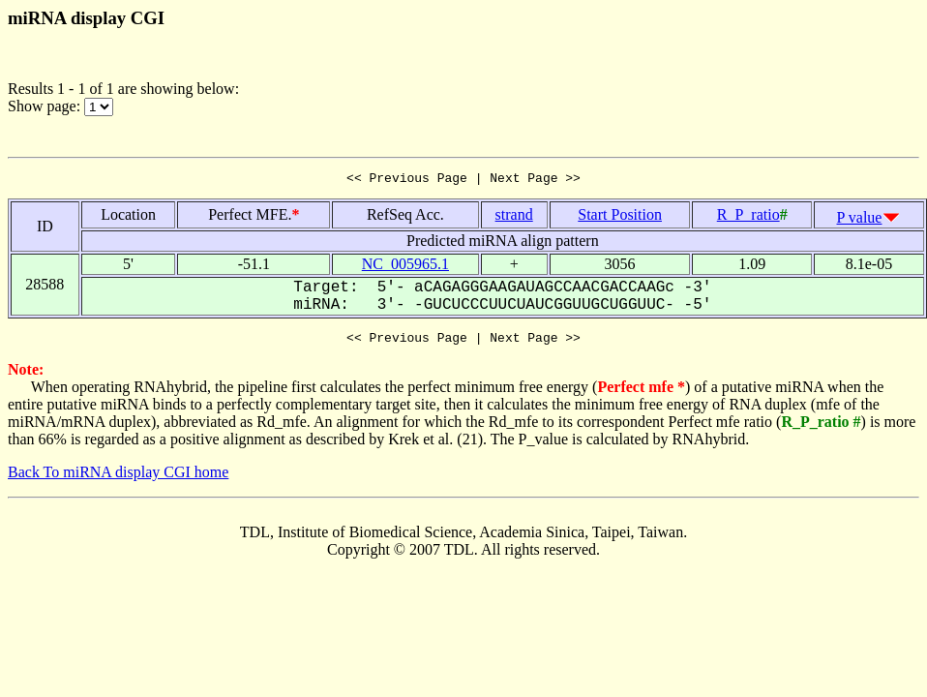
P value (859, 220)
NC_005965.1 (405, 266)
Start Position (620, 217)
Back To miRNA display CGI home (118, 478)
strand (514, 217)
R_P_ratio (748, 217)
